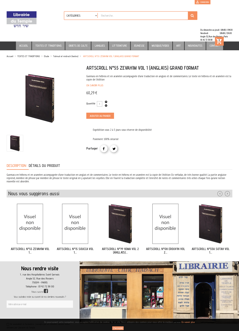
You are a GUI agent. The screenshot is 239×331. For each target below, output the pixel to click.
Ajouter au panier (100, 101)
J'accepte (118, 328)
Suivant (229, 178)
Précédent (223, 178)
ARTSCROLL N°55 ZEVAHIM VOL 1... (30, 236)
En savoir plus (94, 71)
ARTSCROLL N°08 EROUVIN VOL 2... (165, 236)
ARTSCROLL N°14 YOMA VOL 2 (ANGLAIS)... (120, 236)
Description (16, 151)
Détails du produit (44, 151)
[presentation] (38, 301)
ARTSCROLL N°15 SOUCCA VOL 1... (75, 236)
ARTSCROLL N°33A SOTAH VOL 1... (211, 236)
